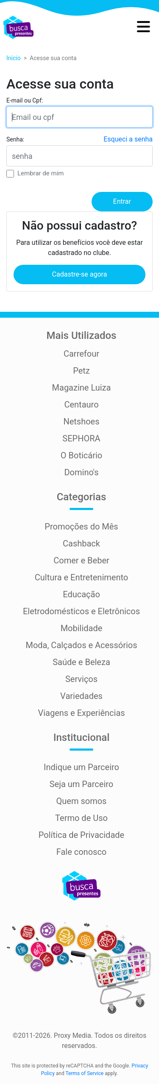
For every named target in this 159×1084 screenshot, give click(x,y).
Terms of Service (84, 1073)
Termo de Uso (81, 818)
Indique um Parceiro (81, 767)
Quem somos (81, 801)
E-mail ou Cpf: (24, 100)
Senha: (15, 139)
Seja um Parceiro (82, 784)
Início (13, 58)
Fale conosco (81, 852)
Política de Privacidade (81, 835)
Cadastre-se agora (79, 274)
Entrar (122, 201)
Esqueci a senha (128, 139)
